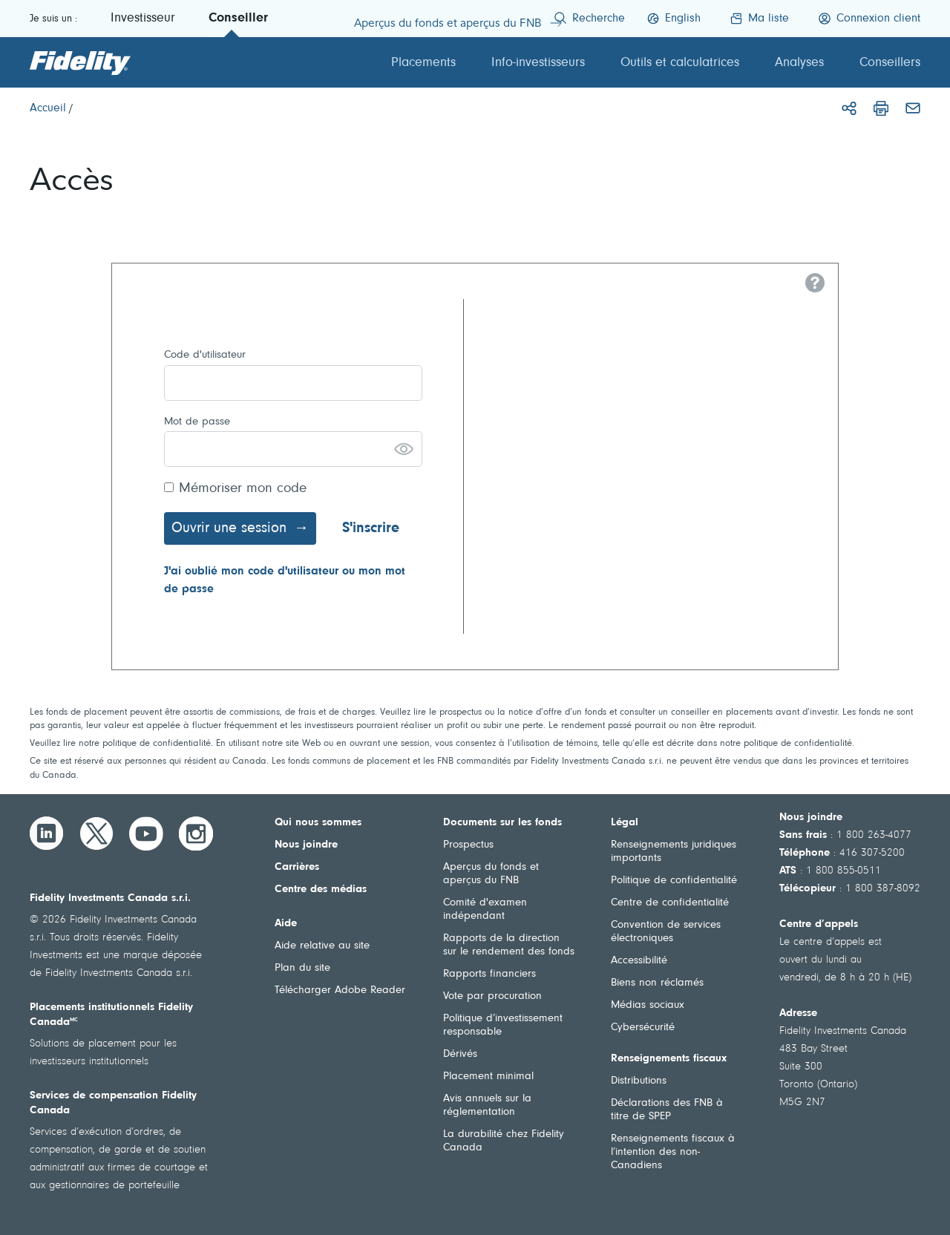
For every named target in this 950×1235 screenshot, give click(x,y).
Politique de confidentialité (674, 880)
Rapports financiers (489, 974)
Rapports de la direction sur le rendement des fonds (508, 945)
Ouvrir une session (228, 528)
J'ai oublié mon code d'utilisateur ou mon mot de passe (284, 580)
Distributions (638, 1081)
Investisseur (143, 18)
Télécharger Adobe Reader (340, 990)
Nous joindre (306, 845)
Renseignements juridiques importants (673, 851)
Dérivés (460, 1054)
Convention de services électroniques (666, 932)
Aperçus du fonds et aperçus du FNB (491, 874)
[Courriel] (912, 108)
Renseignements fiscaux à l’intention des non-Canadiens (673, 1152)
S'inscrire (370, 528)
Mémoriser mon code (243, 489)
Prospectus (468, 845)
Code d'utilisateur (205, 355)
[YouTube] (146, 833)
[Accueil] (48, 108)
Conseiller (238, 18)
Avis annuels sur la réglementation (487, 1105)
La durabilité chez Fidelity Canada (503, 1141)
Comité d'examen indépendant (485, 909)
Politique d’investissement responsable (503, 1025)
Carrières (297, 867)
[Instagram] (196, 833)
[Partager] (849, 108)
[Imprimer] (881, 108)
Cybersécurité (643, 1027)
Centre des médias (321, 889)
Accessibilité (639, 960)
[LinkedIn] (47, 833)
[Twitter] (96, 833)
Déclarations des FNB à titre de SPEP (667, 1110)
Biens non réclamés (657, 983)
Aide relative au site (322, 945)
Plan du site (302, 968)
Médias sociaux (647, 1005)
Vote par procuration (492, 996)
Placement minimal (488, 1076)
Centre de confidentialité (670, 902)
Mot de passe (197, 422)
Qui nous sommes (318, 822)
